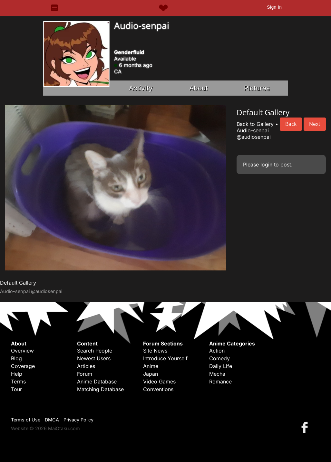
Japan (150, 374)
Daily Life (220, 366)
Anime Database (97, 381)
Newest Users (94, 358)
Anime (150, 366)
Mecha (217, 374)
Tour (16, 389)
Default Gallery (18, 282)
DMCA (52, 419)
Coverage (23, 366)
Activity (141, 88)
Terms (18, 381)
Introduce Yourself (165, 358)
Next (314, 123)
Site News (155, 350)
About (198, 88)
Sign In (274, 7)
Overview (22, 350)
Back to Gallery (255, 124)
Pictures (257, 88)
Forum (84, 374)
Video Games (159, 381)
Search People (94, 350)
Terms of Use (25, 419)
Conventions (158, 389)
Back (291, 123)
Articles (86, 366)
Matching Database (100, 389)
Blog (16, 358)
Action (217, 350)
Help (16, 374)
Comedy (219, 358)
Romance (220, 381)
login (266, 164)
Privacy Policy (78, 419)
